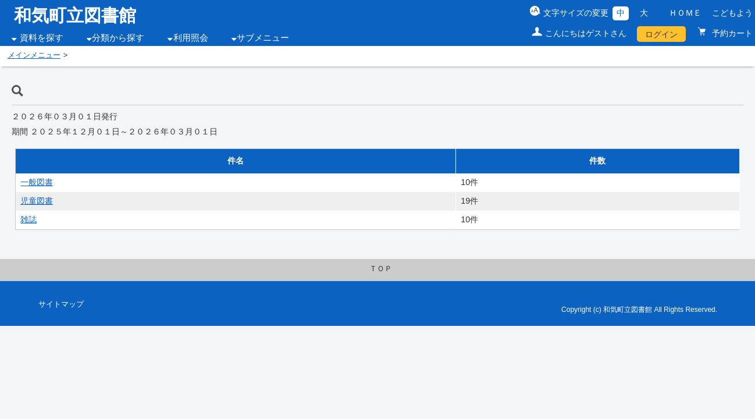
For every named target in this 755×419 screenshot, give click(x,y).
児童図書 (36, 200)
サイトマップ (61, 304)
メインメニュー (34, 55)
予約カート (731, 33)
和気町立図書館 (75, 15)
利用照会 (190, 37)
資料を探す (41, 37)
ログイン (661, 34)
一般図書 (36, 182)
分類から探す (118, 37)
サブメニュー (263, 37)
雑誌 (28, 219)
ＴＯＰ (380, 269)
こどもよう (732, 12)
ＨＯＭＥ (685, 12)
